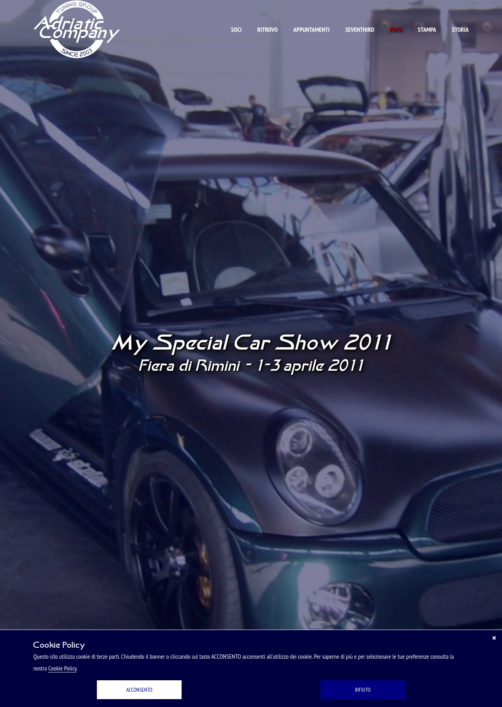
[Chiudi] (494, 638)
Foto (396, 29)
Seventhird (359, 29)
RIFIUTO (363, 689)
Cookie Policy (62, 668)
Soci (236, 29)
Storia (460, 29)
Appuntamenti (311, 29)
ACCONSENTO (139, 689)
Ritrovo (267, 29)
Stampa (427, 29)
